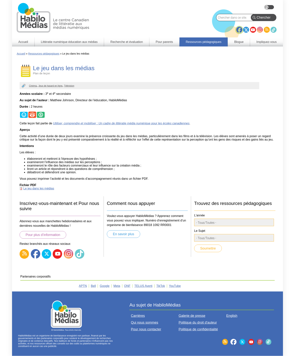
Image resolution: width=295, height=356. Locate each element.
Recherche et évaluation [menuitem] (126, 41)
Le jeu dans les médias (38, 188)
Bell (93, 286)
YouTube (253, 30)
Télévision (69, 85)
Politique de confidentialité (198, 329)
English (269, 7)
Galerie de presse (192, 316)
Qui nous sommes (144, 322)
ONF (127, 286)
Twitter (246, 30)
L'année (199, 215)
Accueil (21, 53)
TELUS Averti (143, 286)
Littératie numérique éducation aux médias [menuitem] (69, 41)
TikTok (274, 30)
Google (104, 286)
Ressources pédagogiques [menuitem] (203, 41)
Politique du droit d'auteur (198, 322)
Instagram (260, 30)
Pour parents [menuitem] (164, 41)
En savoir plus (123, 234)
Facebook (239, 28)
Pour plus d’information (43, 235)
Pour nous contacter (146, 329)
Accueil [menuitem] (23, 41)
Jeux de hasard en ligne (50, 85)
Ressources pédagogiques (43, 53)
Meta (116, 286)
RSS (267, 30)
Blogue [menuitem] (239, 41)
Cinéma (33, 85)
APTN (83, 286)
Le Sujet (199, 230)
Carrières (138, 316)
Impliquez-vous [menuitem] (266, 41)
